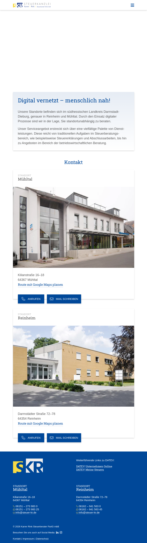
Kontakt (17, 538)
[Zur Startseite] (32, 5)
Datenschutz (42, 538)
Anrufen (31, 299)
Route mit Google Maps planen (40, 284)
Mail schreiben (64, 299)
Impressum (28, 538)
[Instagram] (61, 532)
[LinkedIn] (57, 532)
